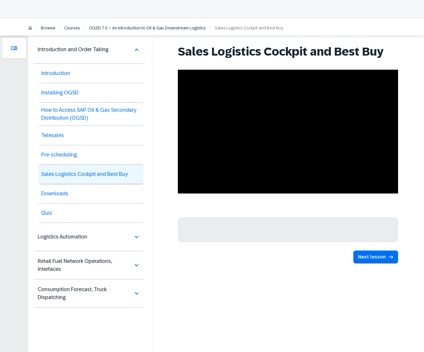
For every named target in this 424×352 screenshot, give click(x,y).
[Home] (30, 28)
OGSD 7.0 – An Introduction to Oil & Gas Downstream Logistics (147, 28)
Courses (72, 28)
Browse (48, 28)
